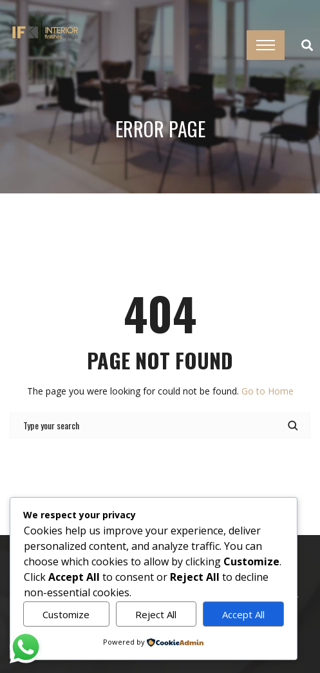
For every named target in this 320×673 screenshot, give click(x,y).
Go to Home (267, 391)
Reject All (155, 614)
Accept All (243, 614)
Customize (65, 614)
